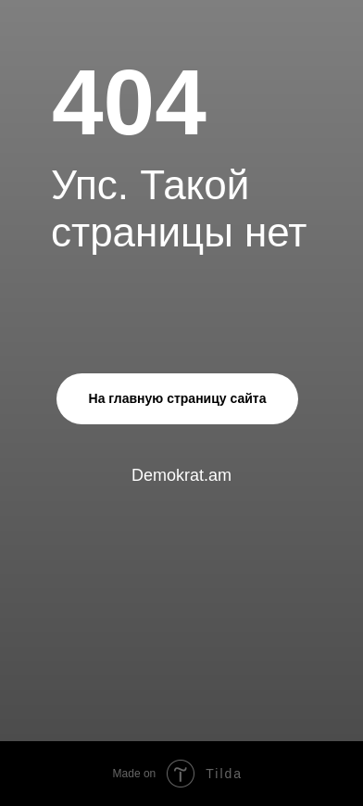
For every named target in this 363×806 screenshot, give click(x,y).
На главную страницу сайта (178, 398)
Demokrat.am (181, 475)
